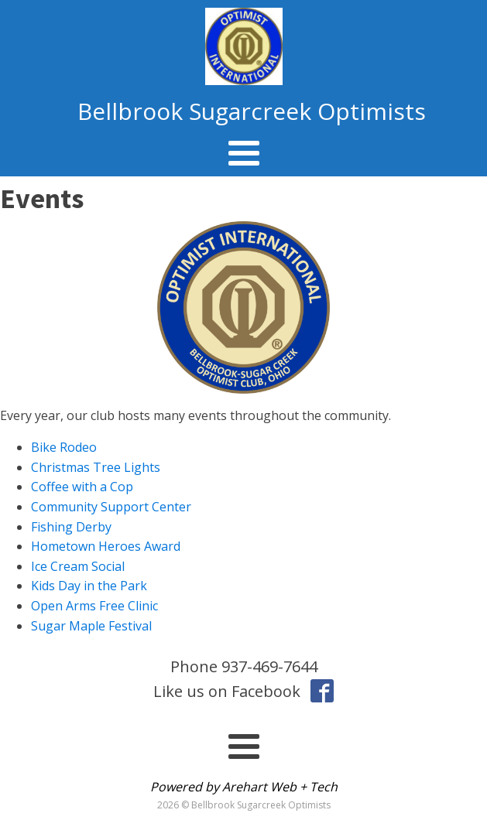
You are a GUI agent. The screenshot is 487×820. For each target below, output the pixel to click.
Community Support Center (111, 506)
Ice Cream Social (78, 566)
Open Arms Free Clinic (94, 605)
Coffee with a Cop (82, 486)
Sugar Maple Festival (91, 625)
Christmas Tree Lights (95, 467)
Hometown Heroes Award (105, 546)
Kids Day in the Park (89, 585)
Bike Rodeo (64, 447)
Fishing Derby (71, 526)
